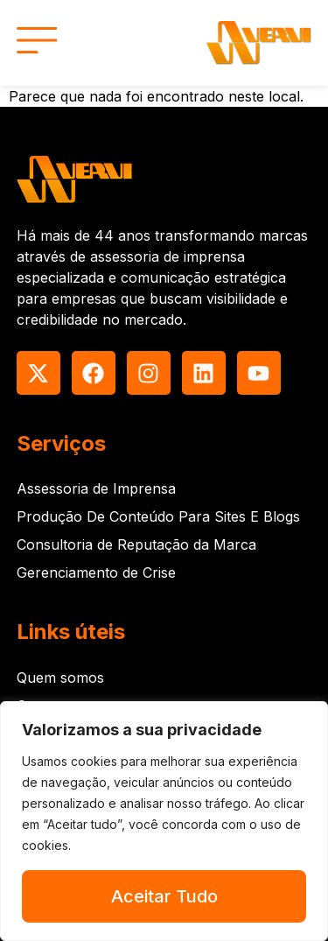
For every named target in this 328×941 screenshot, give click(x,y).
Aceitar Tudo (164, 896)
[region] (164, 821)
